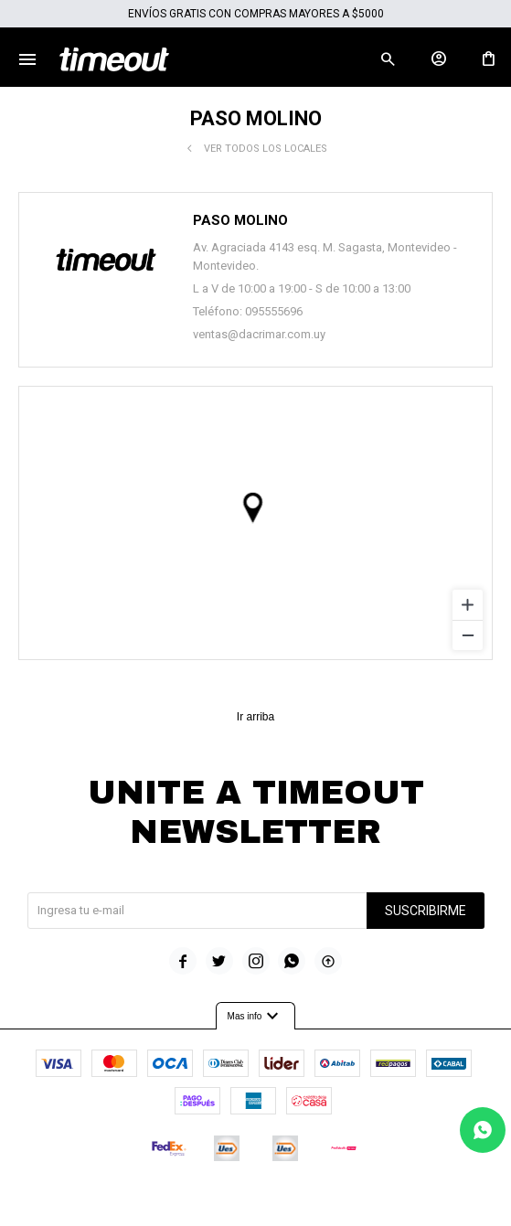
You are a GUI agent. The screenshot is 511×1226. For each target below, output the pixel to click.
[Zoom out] (467, 635)
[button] (387, 59)
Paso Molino (240, 220)
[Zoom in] (467, 605)
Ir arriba (255, 716)
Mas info (256, 1016)
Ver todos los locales (265, 149)
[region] (255, 523)
